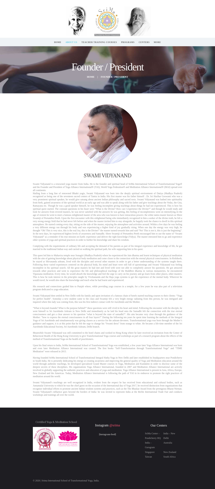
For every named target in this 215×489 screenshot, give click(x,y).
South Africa (169, 456)
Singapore (150, 452)
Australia (167, 442)
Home (91, 77)
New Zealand (169, 452)
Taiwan (148, 456)
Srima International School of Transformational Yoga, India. (70, 480)
